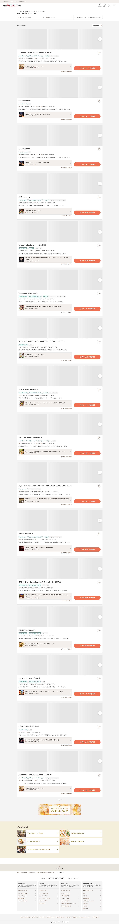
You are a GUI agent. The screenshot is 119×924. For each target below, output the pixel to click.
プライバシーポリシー (41, 917)
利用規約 (28, 917)
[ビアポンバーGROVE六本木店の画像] (59, 665)
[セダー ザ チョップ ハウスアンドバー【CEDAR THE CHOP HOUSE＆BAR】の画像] (59, 472)
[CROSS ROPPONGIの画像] (59, 520)
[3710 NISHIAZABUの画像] (59, 87)
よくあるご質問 (95, 917)
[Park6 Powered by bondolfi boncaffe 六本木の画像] (59, 39)
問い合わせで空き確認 (87, 357)
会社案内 (22, 917)
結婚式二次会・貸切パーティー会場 (43, 872)
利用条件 (33, 917)
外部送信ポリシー (51, 917)
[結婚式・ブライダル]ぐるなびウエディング (26, 872)
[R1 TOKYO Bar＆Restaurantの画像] (59, 376)
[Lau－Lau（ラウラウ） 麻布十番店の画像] (59, 424)
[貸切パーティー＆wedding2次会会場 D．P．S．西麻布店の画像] (59, 568)
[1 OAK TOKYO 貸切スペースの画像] (59, 713)
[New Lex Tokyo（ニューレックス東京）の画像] (59, 231)
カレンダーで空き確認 (87, 68)
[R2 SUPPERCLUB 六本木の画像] (59, 280)
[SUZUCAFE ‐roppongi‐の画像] (59, 616)
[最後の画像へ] (100, 39)
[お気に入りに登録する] (99, 53)
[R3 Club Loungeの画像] (59, 183)
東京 (54, 872)
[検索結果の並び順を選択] (97, 25)
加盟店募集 (68, 917)
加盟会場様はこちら (60, 917)
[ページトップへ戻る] (59, 867)
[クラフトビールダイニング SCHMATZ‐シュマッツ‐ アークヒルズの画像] (59, 328)
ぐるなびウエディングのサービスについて (81, 917)
